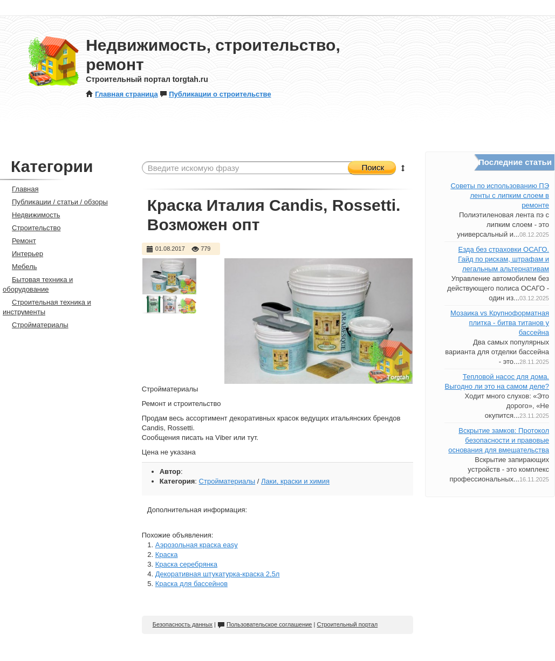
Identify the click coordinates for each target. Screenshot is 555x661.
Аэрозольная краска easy (196, 545)
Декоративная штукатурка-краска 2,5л (217, 574)
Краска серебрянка (186, 564)
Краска (166, 554)
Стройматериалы (227, 481)
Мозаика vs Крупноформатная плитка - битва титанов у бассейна (499, 322)
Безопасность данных (183, 624)
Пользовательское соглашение (264, 624)
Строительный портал (347, 624)
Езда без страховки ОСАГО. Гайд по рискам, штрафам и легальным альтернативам (503, 259)
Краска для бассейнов (191, 584)
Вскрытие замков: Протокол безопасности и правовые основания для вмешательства (498, 440)
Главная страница (121, 94)
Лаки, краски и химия (295, 481)
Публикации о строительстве (215, 94)
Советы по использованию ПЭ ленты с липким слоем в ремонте (499, 195)
